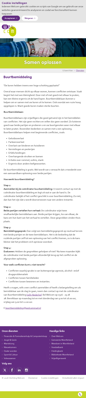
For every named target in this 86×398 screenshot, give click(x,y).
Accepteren (10, 18)
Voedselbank (60, 354)
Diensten (80, 71)
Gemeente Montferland (65, 347)
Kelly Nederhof (48, 302)
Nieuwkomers (10, 354)
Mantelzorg (9, 351)
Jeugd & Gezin (11, 347)
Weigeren (30, 18)
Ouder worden (11, 358)
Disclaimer (35, 385)
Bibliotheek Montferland (65, 362)
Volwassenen (10, 366)
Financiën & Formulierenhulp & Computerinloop (26, 343)
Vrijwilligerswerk (61, 366)
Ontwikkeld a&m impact (13, 388)
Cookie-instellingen (52, 385)
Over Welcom (60, 343)
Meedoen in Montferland (65, 351)
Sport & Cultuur (11, 362)
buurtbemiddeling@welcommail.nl (24, 315)
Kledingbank (60, 358)
